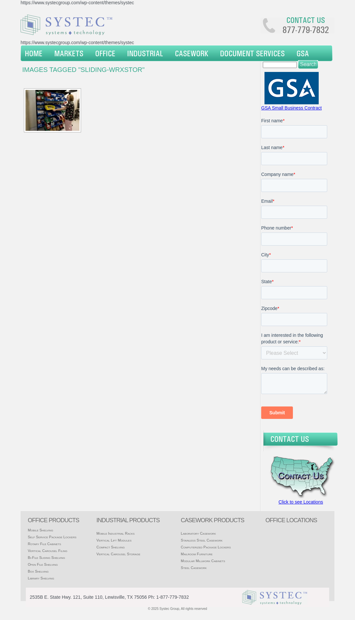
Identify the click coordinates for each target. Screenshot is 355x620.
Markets (68, 53)
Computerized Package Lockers (206, 547)
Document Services (252, 53)
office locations (291, 520)
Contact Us (289, 439)
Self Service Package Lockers (52, 537)
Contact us (305, 20)
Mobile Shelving (40, 530)
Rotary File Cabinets (44, 544)
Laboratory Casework (198, 533)
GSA (302, 53)
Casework (191, 53)
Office (105, 53)
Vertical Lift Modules (113, 540)
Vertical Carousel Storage (118, 554)
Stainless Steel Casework (202, 540)
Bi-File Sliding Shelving (46, 558)
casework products (212, 520)
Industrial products (128, 520)
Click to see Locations (301, 502)
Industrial (145, 53)
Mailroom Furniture (196, 554)
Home (33, 53)
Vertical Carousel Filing (47, 551)
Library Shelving (41, 578)
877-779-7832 (305, 29)
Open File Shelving (43, 564)
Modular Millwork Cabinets (203, 561)
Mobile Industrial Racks (115, 533)
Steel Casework (194, 568)
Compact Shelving (110, 547)
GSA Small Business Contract (291, 108)
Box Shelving (38, 571)
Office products (53, 520)
